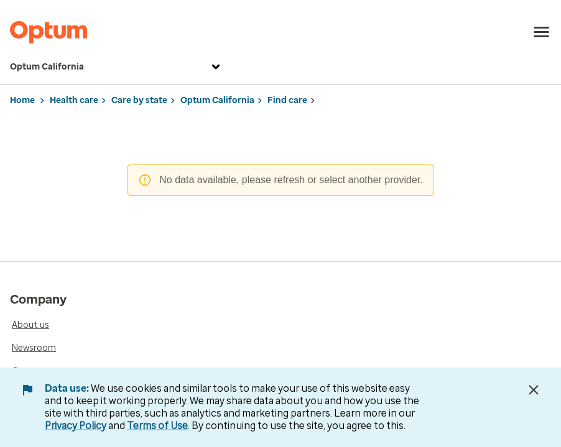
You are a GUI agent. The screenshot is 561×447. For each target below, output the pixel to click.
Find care (287, 100)
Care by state (139, 100)
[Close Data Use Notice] (533, 389)
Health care (74, 100)
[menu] (541, 32)
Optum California (116, 67)
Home (22, 100)
